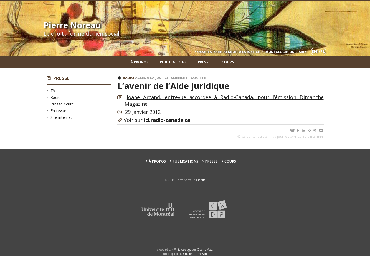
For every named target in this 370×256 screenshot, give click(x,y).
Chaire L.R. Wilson (195, 254)
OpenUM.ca (204, 250)
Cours (228, 62)
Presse (204, 62)
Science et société (188, 77)
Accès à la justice (152, 77)
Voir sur (157, 120)
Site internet (61, 117)
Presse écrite (62, 104)
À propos (139, 62)
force (184, 250)
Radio (56, 97)
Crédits (200, 180)
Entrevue (58, 110)
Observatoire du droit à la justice (228, 52)
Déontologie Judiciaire (285, 52)
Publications (173, 62)
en (314, 51)
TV (53, 90)
